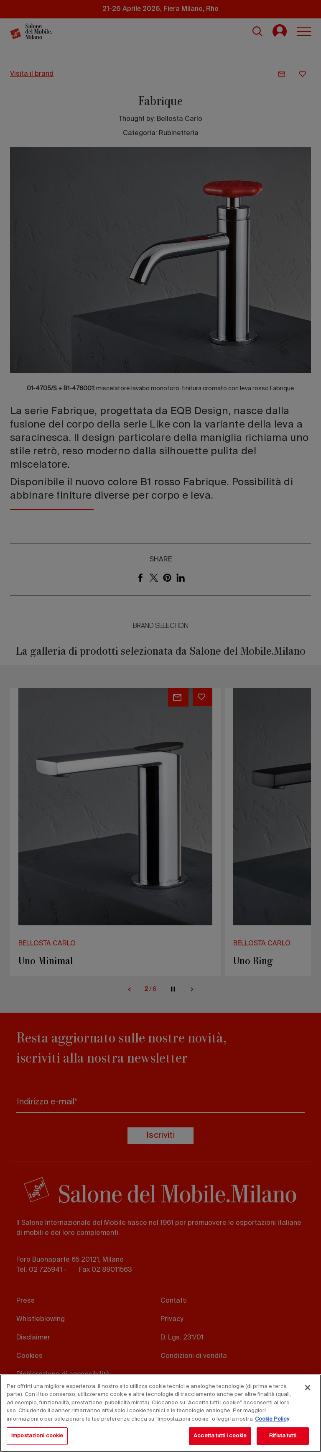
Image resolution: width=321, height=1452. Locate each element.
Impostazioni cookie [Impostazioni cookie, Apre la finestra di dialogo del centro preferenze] (37, 1436)
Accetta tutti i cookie (220, 1436)
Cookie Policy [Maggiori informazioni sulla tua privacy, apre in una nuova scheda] (272, 1419)
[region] (160, 1413)
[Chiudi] (307, 1387)
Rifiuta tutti (282, 1436)
